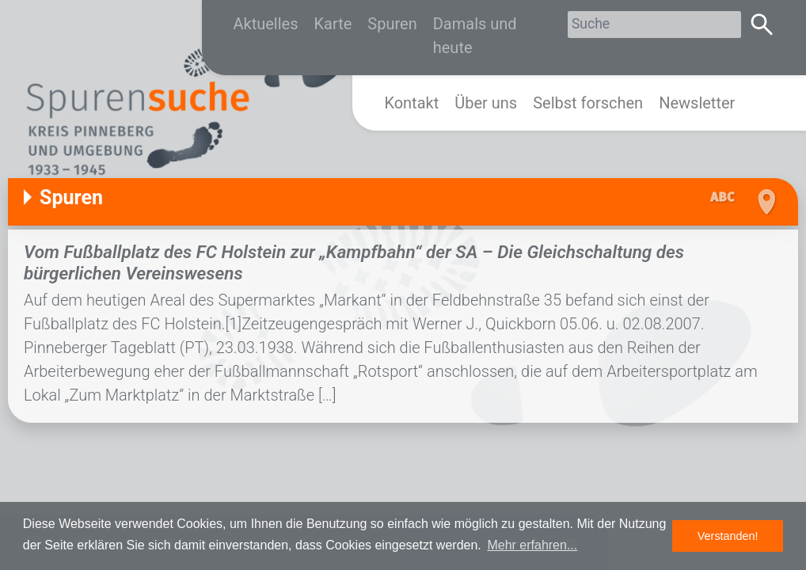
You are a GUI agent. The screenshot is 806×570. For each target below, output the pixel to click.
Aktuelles (266, 23)
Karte (333, 23)
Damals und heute (475, 35)
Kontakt (411, 102)
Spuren (391, 23)
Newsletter (697, 102)
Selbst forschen (588, 102)
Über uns (485, 102)
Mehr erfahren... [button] (532, 545)
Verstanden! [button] (728, 536)
